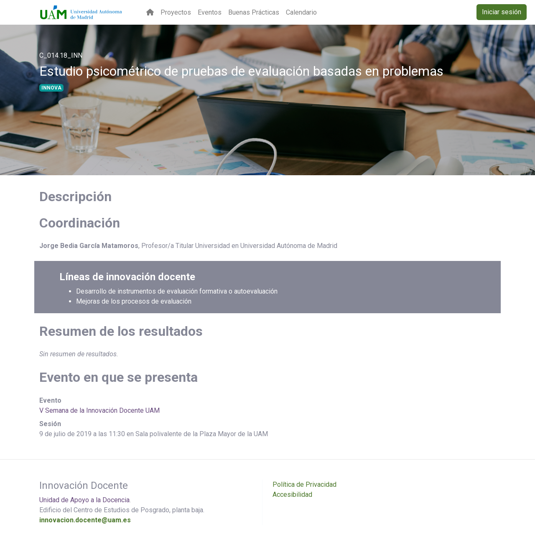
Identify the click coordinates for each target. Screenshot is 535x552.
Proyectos (175, 12)
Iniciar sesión (501, 12)
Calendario (301, 12)
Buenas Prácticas (253, 12)
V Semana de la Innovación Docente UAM (99, 410)
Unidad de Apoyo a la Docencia (84, 500)
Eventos (210, 12)
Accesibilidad (292, 494)
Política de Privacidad (304, 484)
